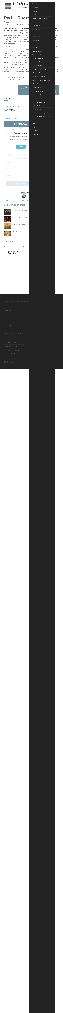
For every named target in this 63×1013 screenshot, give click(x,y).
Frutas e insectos (12, 118)
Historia (35, 15)
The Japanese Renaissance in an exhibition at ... (28, 224)
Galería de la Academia (40, 62)
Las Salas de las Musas (10, 339)
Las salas (35, 44)
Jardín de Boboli (37, 87)
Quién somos (8, 307)
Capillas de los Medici (39, 69)
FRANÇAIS (35, 134)
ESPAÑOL (35, 138)
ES (32, 120)
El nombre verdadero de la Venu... (14, 350)
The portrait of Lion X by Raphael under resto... (28, 217)
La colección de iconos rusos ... (12, 346)
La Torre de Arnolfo (38, 91)
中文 (34, 127)
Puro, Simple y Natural (11, 343)
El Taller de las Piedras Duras (41, 80)
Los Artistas (36, 47)
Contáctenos (36, 25)
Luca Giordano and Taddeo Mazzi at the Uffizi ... (28, 231)
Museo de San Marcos (39, 73)
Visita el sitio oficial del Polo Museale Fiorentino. (20, 200)
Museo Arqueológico (39, 76)
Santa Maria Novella (39, 102)
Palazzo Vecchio (38, 98)
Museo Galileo (37, 84)
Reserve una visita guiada (41, 113)
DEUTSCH (35, 131)
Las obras (36, 40)
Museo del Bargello (38, 58)
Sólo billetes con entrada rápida (42, 116)
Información (36, 11)
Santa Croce (36, 106)
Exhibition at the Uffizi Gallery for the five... (27, 210)
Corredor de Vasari (38, 95)
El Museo (35, 7)
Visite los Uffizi (36, 29)
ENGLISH (35, 124)
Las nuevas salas (38, 51)
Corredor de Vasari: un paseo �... (14, 354)
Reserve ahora (37, 33)
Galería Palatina (37, 66)
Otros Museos (36, 55)
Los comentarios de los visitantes (43, 22)
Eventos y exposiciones (40, 18)
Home (34, 4)
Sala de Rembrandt (12, 106)
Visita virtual (36, 36)
